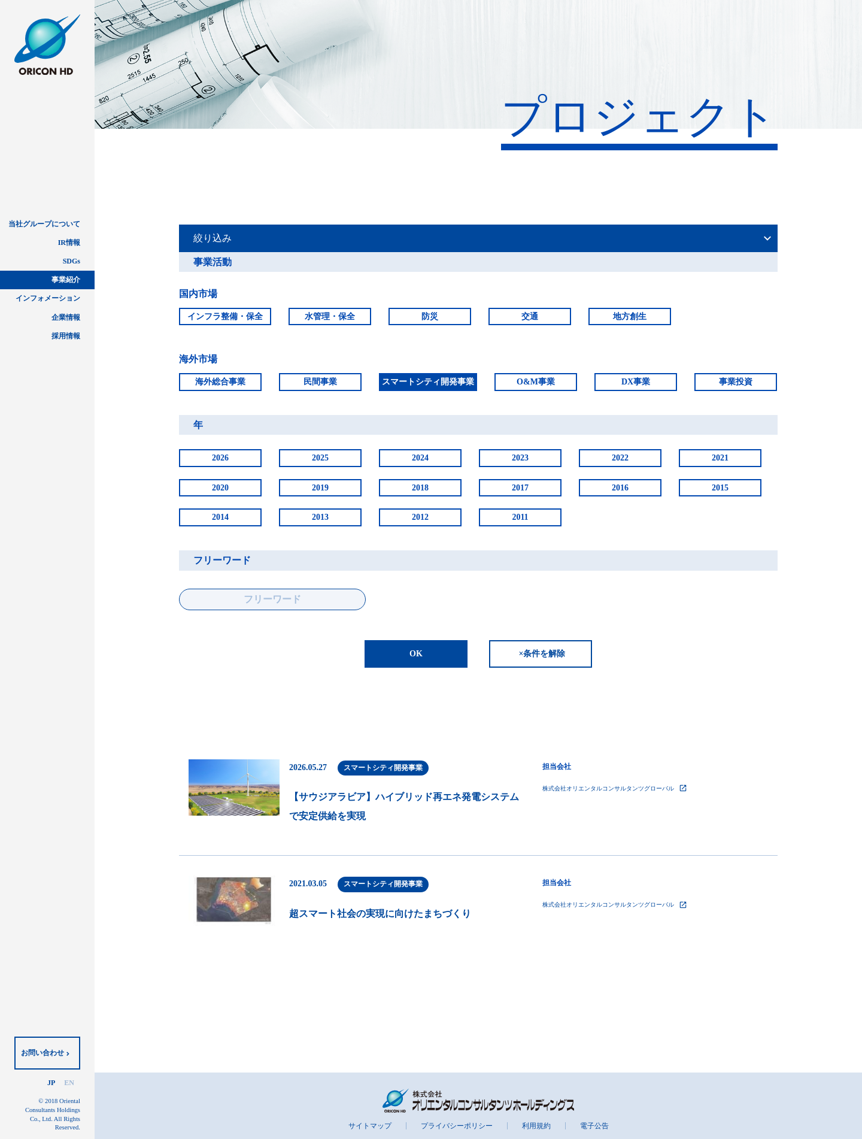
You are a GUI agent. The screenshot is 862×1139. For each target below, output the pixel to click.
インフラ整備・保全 (225, 316)
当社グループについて (44, 224)
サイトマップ (369, 1125)
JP (51, 1083)
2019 (320, 487)
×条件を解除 (542, 653)
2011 (520, 517)
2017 (520, 487)
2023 (520, 457)
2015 (720, 487)
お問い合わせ (42, 1053)
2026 (220, 457)
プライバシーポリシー (457, 1125)
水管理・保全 (330, 316)
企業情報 (65, 317)
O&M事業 (536, 381)
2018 (420, 487)
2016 (620, 487)
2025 (320, 457)
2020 (220, 487)
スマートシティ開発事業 (428, 381)
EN (69, 1083)
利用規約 (536, 1125)
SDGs (71, 261)
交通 (529, 316)
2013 (320, 517)
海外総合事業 (220, 381)
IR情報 (69, 242)
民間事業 (320, 381)
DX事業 (635, 381)
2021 (720, 457)
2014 (220, 517)
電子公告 (594, 1125)
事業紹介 (65, 279)
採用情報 (65, 336)
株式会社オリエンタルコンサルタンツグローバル (614, 788)
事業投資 (735, 381)
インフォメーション (48, 298)
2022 (620, 457)
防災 (429, 316)
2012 (420, 517)
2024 (420, 457)
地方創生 (629, 316)
